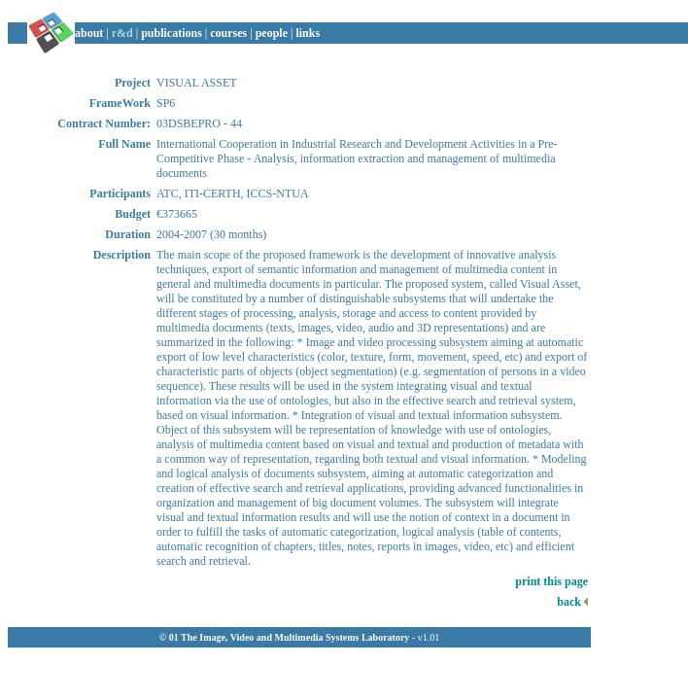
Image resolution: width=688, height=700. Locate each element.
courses (228, 33)
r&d (122, 33)
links (307, 33)
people (272, 33)
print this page (551, 581)
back (572, 602)
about (89, 33)
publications (171, 33)
